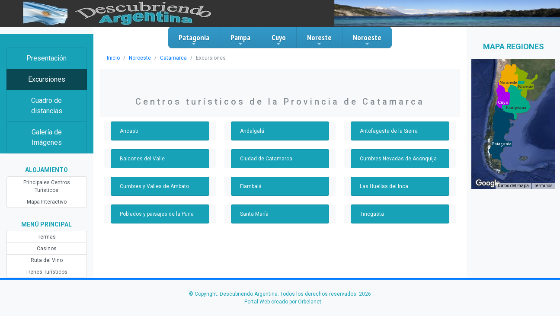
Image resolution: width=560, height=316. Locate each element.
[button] (502, 144)
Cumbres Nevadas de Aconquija (398, 159)
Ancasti (129, 131)
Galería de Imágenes (47, 137)
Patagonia (194, 39)
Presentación (46, 58)
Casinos (47, 249)
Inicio (113, 58)
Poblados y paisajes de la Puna (157, 214)
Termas (47, 237)
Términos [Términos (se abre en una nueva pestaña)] (543, 185)
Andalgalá (252, 131)
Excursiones (46, 79)
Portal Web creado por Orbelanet (282, 302)
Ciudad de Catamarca (266, 159)
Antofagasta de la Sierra (389, 131)
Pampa (240, 39)
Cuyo (279, 39)
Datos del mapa (513, 185)
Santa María (254, 214)
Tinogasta (372, 214)
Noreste (319, 39)
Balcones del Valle (142, 159)
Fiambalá (251, 186)
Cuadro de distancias (46, 105)
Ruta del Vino (47, 260)
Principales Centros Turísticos (46, 186)
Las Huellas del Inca (384, 186)
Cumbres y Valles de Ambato (154, 186)
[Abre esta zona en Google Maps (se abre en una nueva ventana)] (488, 183)
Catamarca (173, 58)
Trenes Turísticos (46, 272)
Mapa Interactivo (47, 202)
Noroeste (367, 39)
